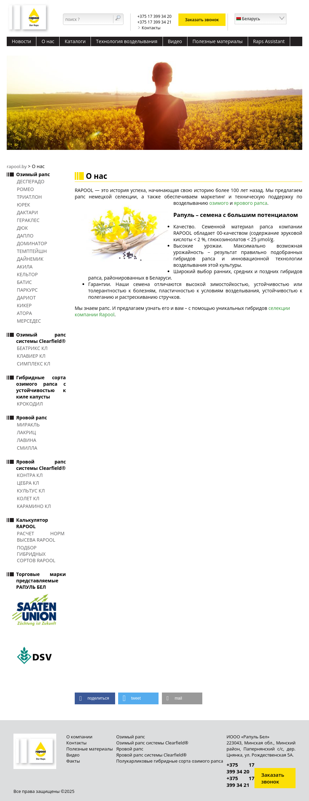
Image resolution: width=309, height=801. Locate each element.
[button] (95, 698)
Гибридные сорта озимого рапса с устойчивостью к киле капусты (41, 387)
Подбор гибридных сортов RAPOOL (36, 554)
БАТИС (24, 282)
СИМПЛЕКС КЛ (33, 363)
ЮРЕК (23, 204)
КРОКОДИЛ (30, 403)
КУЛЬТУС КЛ (31, 490)
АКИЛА (25, 266)
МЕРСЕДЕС (29, 321)
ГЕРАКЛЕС (28, 220)
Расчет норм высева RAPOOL (41, 536)
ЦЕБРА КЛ (28, 483)
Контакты (149, 28)
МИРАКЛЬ (28, 424)
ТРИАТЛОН (29, 197)
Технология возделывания (126, 41)
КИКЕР (24, 305)
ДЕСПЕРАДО (30, 181)
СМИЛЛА (27, 448)
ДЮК (22, 228)
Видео (175, 41)
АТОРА (24, 313)
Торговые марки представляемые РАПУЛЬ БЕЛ (41, 580)
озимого (219, 203)
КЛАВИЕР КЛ (31, 356)
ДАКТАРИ (27, 212)
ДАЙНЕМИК (30, 259)
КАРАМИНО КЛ (34, 506)
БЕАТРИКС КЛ (32, 348)
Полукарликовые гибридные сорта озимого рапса (169, 761)
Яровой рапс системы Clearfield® (41, 464)
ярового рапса (250, 203)
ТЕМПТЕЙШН (32, 251)
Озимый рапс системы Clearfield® (41, 337)
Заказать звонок (202, 20)
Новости (21, 41)
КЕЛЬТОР (27, 274)
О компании (79, 737)
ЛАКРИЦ (26, 432)
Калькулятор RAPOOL (32, 523)
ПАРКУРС (27, 290)
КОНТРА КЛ (30, 475)
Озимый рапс (33, 174)
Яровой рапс (31, 417)
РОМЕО (25, 189)
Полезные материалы (218, 41)
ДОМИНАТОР (32, 243)
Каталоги (75, 41)
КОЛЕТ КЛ (28, 498)
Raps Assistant (269, 41)
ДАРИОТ (26, 297)
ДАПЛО (25, 235)
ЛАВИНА (26, 440)
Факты (73, 761)
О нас (47, 41)
